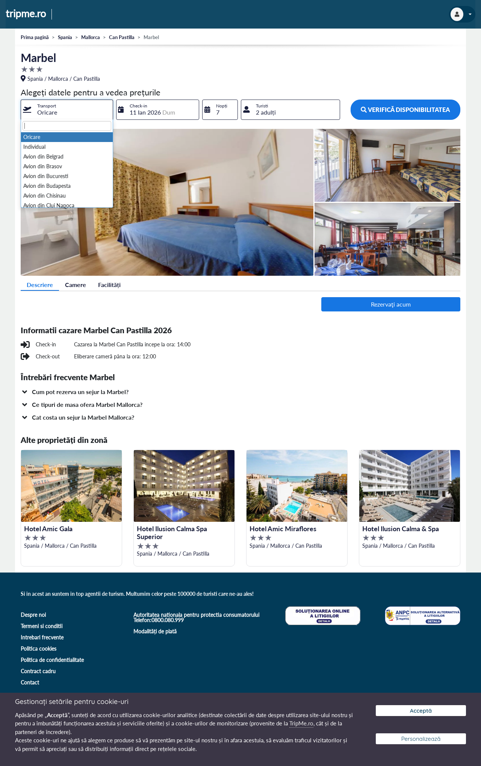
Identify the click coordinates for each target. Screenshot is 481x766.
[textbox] (67, 126)
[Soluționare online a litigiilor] (322, 615)
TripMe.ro (301, 723)
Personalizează (421, 738)
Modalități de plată (155, 631)
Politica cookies (38, 648)
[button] (240, 391)
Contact (30, 682)
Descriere (40, 284)
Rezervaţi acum (391, 304)
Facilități (109, 284)
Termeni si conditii (41, 626)
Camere (75, 284)
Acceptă (421, 710)
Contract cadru (38, 671)
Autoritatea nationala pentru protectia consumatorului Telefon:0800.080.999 (196, 617)
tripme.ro (26, 14)
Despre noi (33, 615)
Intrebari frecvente (42, 637)
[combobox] (67, 110)
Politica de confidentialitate (52, 660)
